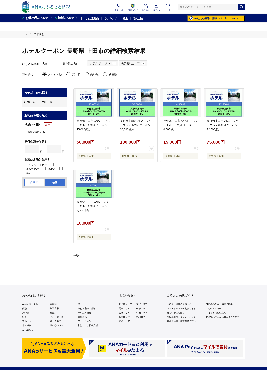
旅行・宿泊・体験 (87, 308)
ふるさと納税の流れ (216, 312)
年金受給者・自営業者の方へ (181, 321)
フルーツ (26, 321)
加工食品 (54, 308)
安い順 (76, 74)
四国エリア (124, 317)
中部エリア (141, 308)
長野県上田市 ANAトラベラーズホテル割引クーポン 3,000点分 (94, 206)
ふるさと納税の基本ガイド (180, 304)
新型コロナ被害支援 (88, 325)
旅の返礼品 (92, 18)
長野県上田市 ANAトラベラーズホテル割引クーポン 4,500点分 (180, 125)
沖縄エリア (124, 321)
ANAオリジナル (30, 304)
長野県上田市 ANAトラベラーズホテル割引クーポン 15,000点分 (94, 125)
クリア (34, 182)
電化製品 (82, 317)
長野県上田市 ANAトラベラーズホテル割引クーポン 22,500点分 (224, 125)
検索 (54, 182)
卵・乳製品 (55, 321)
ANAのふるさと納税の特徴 (219, 304)
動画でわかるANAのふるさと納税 (222, 317)
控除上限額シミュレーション (181, 317)
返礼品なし (27, 329)
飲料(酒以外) (56, 325)
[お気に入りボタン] (108, 148)
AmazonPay (32, 168)
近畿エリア (124, 312)
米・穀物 (26, 325)
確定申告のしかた (176, 312)
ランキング (110, 18)
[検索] (241, 7)
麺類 (52, 312)
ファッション (84, 321)
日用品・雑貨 (84, 312)
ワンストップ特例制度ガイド (181, 308)
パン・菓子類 (56, 317)
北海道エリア (125, 304)
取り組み (138, 18)
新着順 (113, 74)
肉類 (24, 308)
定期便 (53, 304)
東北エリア (141, 304)
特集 (125, 18)
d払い (28, 172)
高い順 (94, 74)
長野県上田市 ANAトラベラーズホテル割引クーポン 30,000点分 (137, 125)
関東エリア (124, 308)
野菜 (24, 317)
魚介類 (25, 312)
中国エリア (141, 312)
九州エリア (141, 317)
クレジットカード (39, 164)
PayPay (51, 168)
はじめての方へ (213, 308)
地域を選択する (36, 131)
